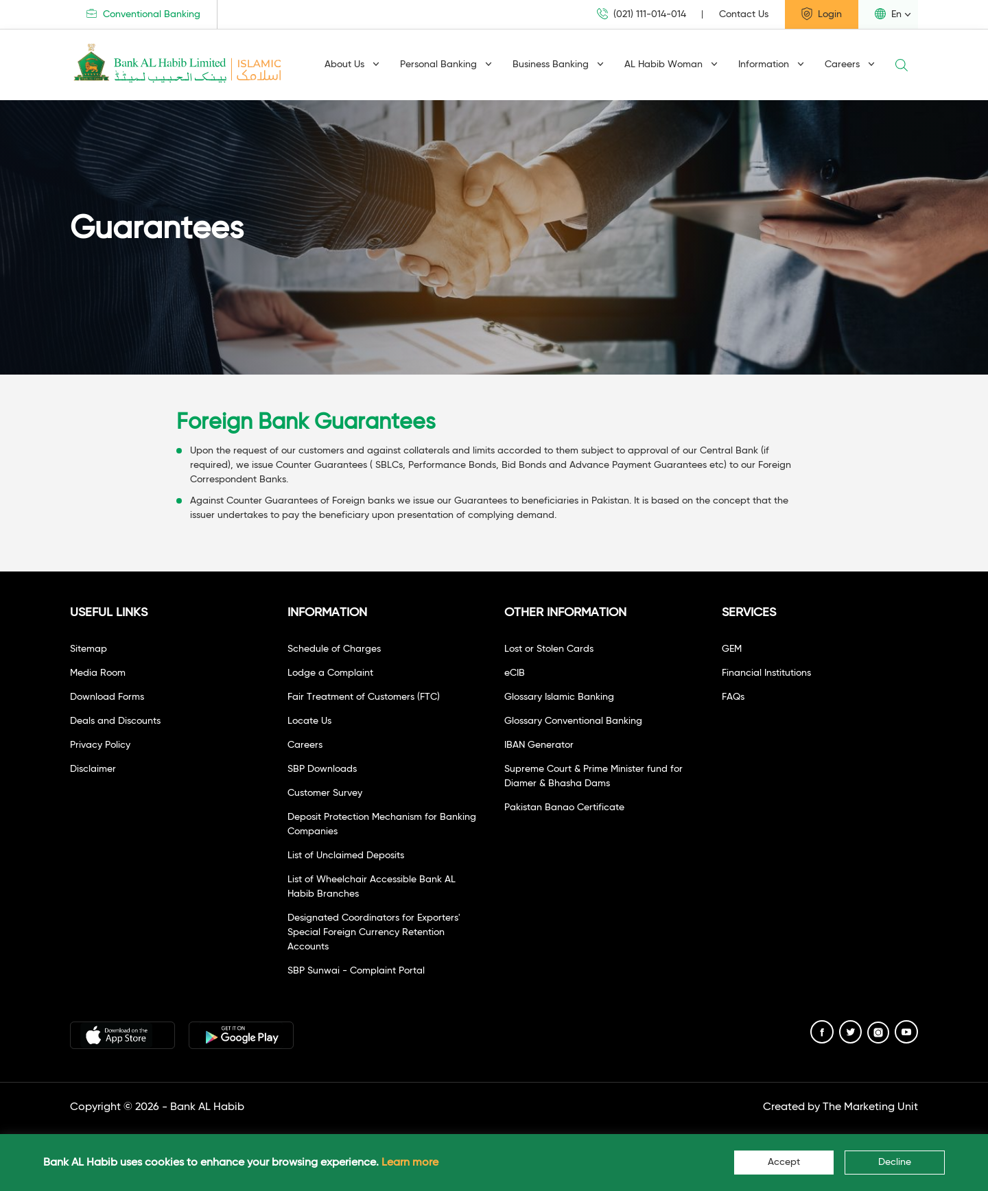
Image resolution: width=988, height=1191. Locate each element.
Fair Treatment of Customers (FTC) (363, 697)
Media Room (98, 673)
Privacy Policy (100, 745)
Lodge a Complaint (330, 673)
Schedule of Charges (334, 649)
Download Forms (107, 697)
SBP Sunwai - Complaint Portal (356, 971)
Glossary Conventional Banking (573, 721)
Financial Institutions (766, 673)
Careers (850, 64)
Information (771, 64)
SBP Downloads (322, 769)
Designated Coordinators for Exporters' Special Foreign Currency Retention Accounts (373, 932)
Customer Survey (324, 793)
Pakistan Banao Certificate (564, 807)
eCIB (514, 673)
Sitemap (88, 649)
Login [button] (821, 13)
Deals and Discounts (115, 721)
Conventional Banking (143, 14)
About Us (352, 64)
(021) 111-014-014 (641, 14)
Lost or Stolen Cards (548, 649)
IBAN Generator (539, 745)
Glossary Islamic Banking (559, 697)
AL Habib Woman (671, 64)
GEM (732, 649)
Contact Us (743, 14)
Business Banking (558, 64)
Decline (894, 1162)
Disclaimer (93, 769)
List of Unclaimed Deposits (345, 855)
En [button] (888, 13)
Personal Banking (446, 64)
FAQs (733, 697)
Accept (784, 1162)
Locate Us (309, 721)
